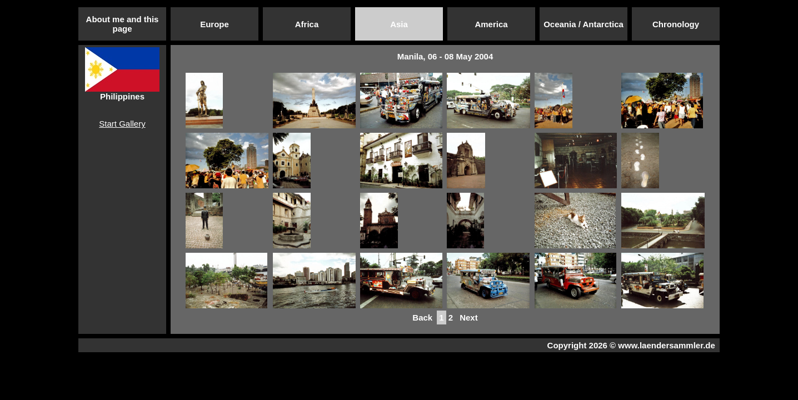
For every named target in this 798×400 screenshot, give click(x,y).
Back (422, 317)
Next (468, 317)
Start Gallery (122, 123)
